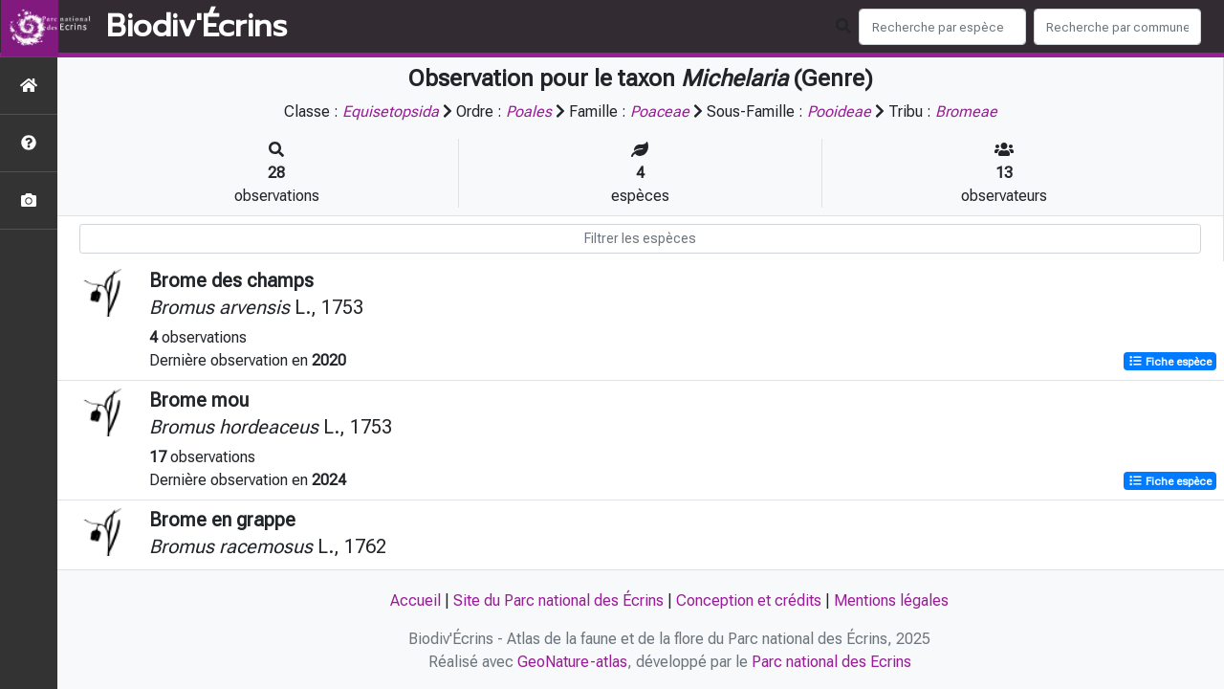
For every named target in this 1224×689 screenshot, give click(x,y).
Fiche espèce (1170, 361)
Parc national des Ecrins (831, 662)
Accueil (415, 600)
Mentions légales (891, 600)
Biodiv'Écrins (196, 27)
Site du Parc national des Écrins (558, 600)
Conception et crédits (748, 600)
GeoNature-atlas (572, 662)
